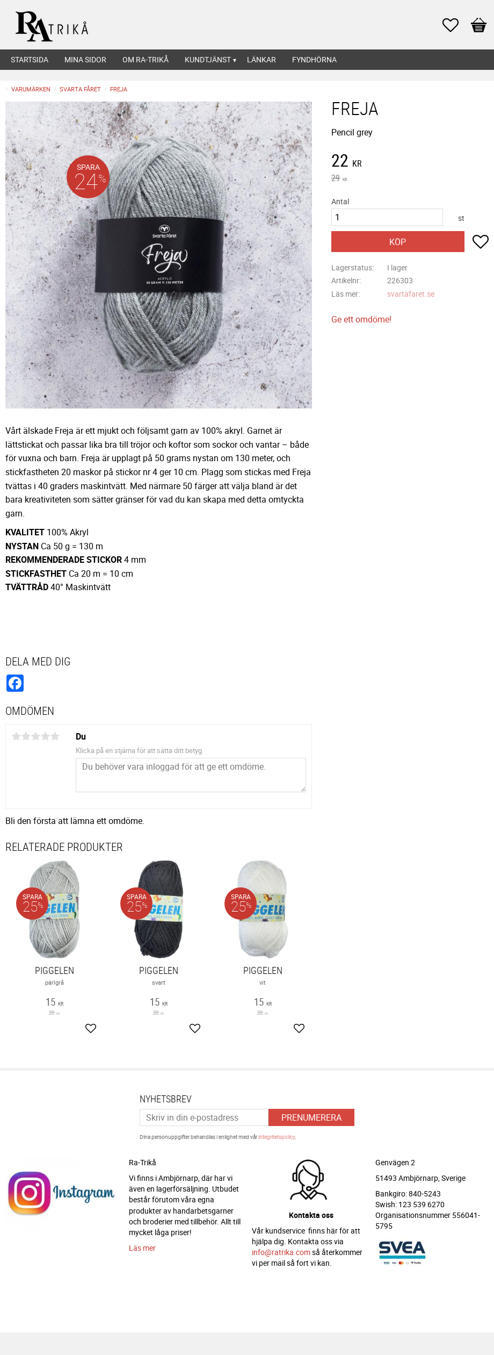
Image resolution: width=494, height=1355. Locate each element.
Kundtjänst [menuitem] (208, 59)
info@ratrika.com (281, 1252)
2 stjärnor (26, 736)
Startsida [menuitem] (29, 59)
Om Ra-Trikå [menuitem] (145, 59)
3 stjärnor (35, 736)
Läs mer (142, 1248)
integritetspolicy (276, 1137)
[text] (410, 162)
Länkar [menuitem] (261, 59)
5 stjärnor (55, 736)
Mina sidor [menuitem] (85, 59)
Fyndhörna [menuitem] (314, 59)
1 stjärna (16, 736)
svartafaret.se (410, 294)
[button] (455, 25)
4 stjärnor (45, 736)
